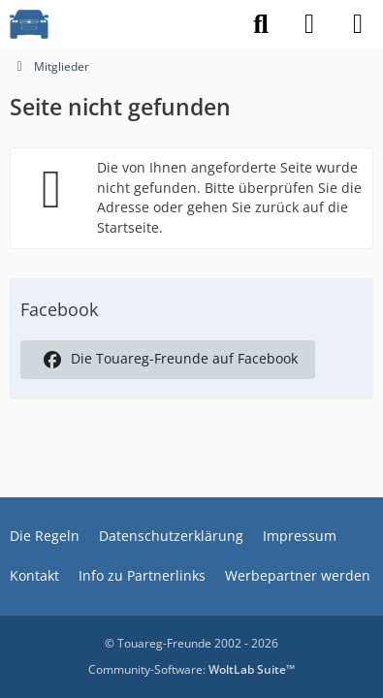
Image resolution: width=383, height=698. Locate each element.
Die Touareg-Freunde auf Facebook (168, 359)
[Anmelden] (309, 24)
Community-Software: (191, 669)
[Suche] (260, 24)
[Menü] (357, 24)
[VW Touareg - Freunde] (29, 24)
